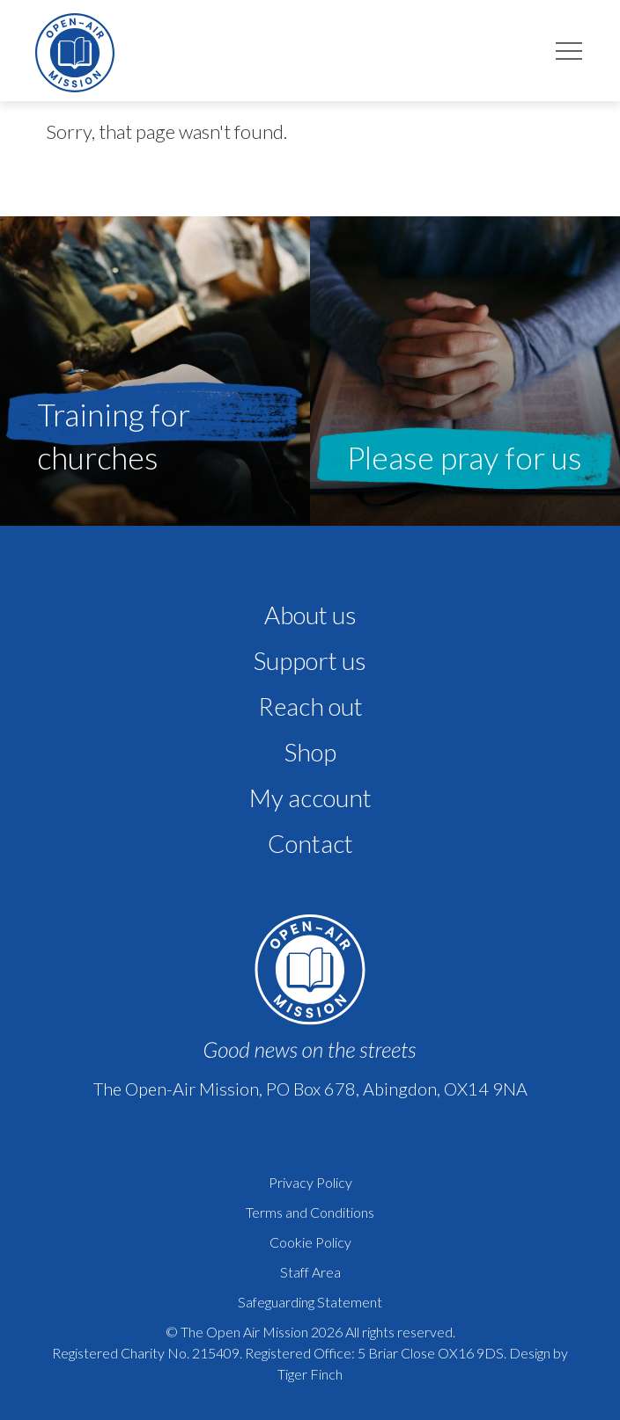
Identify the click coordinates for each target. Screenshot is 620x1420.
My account (310, 797)
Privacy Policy (310, 1182)
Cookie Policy (310, 1242)
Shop (310, 752)
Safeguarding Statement (310, 1301)
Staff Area (310, 1271)
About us (310, 615)
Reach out (310, 706)
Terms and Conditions (310, 1212)
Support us (310, 660)
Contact (310, 843)
